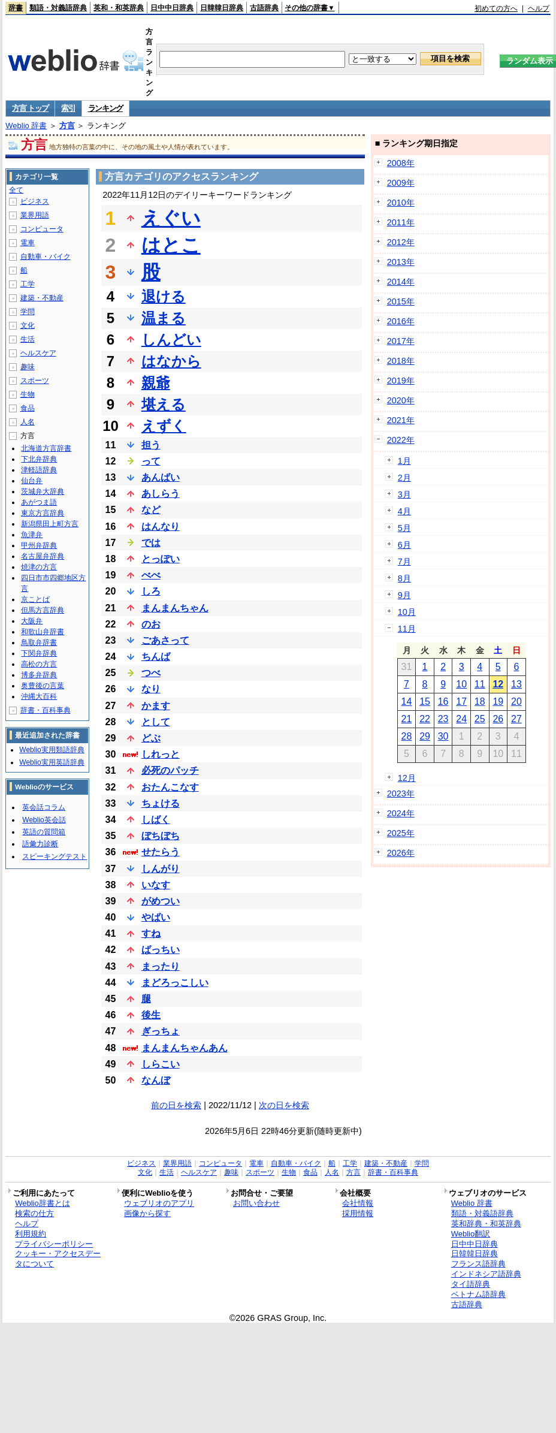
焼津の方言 (39, 567)
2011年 (401, 222)
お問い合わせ (256, 1203)
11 (480, 684)
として (155, 722)
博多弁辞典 (39, 675)
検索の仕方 (34, 1213)
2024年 (401, 813)
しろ (151, 591)
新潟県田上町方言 (49, 524)
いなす (155, 885)
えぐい (171, 218)
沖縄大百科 (39, 696)
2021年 (401, 420)
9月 (404, 595)
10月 (407, 612)
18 (480, 701)
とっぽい (160, 559)
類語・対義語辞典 (58, 7)
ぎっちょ (160, 1031)
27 (516, 719)
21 (406, 719)
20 (516, 701)
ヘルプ (538, 8)
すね (151, 933)
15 (424, 701)
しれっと (160, 754)
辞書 (15, 7)
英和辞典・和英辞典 (486, 1223)
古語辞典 (264, 7)
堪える (163, 404)
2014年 (401, 281)
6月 (404, 545)
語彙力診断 (40, 844)
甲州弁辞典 (39, 545)
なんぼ (155, 1080)
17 (461, 701)
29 (424, 736)
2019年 (401, 380)
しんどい (171, 339)
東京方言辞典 (42, 513)
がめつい (160, 901)
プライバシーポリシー (54, 1243)
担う (151, 445)
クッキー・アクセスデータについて (58, 1258)
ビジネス (34, 201)
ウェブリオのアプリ (159, 1203)
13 (516, 684)
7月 (404, 561)
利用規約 (30, 1233)
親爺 (155, 383)
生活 (27, 339)
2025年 (401, 833)
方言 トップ (30, 108)
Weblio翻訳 (470, 1233)
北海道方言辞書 (46, 448)
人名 (27, 422)
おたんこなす (170, 787)
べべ (151, 575)
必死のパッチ (170, 770)
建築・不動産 (42, 298)
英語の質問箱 (43, 832)
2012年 (401, 242)
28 (406, 736)
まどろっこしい (174, 983)
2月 (404, 477)
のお (151, 624)
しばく (155, 819)
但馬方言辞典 (42, 610)
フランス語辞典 (478, 1263)
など (151, 510)
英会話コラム (43, 807)
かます (155, 706)
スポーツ (34, 380)
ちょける (160, 803)
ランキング (105, 108)
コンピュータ (42, 229)
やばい (155, 917)
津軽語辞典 (39, 470)
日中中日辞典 (172, 7)
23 (443, 719)
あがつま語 (39, 502)
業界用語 (34, 215)
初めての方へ (496, 8)
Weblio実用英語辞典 (51, 762)
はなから (171, 361)
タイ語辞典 (470, 1284)
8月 (404, 578)
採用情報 (357, 1213)
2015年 (401, 301)
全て (16, 190)
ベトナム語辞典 (478, 1294)
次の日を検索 (284, 1105)
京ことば (35, 599)
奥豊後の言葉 (42, 685)
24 (461, 719)
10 (461, 684)
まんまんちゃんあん (184, 1048)
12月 (407, 778)
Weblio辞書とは (42, 1203)
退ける (163, 296)
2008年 (401, 163)
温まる (163, 318)
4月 (404, 511)
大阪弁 (32, 621)
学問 (27, 311)
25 (480, 719)
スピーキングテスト (54, 856)
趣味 (27, 367)
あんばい (160, 477)
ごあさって (165, 640)
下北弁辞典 (39, 459)
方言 (67, 125)
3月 (404, 494)
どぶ (151, 738)
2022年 (401, 440)
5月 (404, 528)
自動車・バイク (45, 256)
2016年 (401, 321)
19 (497, 701)
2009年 (401, 183)
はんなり (160, 526)
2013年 (401, 262)
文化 (27, 325)
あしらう (160, 493)
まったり (160, 966)
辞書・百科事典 (45, 710)
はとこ (171, 245)
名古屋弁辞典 (42, 556)
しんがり (160, 869)
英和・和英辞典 (118, 7)
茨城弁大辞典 (42, 491)
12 (497, 684)
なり (151, 689)
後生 (151, 1015)
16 (443, 701)
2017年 (401, 341)
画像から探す (147, 1213)
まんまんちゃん (174, 608)
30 (443, 736)
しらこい (160, 1064)
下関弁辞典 (39, 653)
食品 (27, 408)
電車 (27, 243)
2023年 (401, 793)
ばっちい (160, 950)
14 (406, 701)
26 (497, 719)
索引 (68, 108)
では (151, 543)
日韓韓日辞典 (221, 7)
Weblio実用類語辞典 (51, 750)
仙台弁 (32, 480)
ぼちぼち (160, 836)
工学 (27, 284)
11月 (407, 628)
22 (424, 719)
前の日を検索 (176, 1105)
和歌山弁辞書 (42, 631)
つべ (151, 673)
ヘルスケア (38, 353)
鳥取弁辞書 (39, 642)
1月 (404, 461)
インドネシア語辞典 (486, 1273)
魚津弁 (32, 534)
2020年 (401, 400)
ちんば (155, 656)
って (151, 461)
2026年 (401, 853)
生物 (27, 394)
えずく (163, 426)
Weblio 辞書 (26, 125)
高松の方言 (39, 664)
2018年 (401, 361)
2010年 (401, 202)
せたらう (160, 852)
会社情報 (357, 1203)
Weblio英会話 (43, 820)
